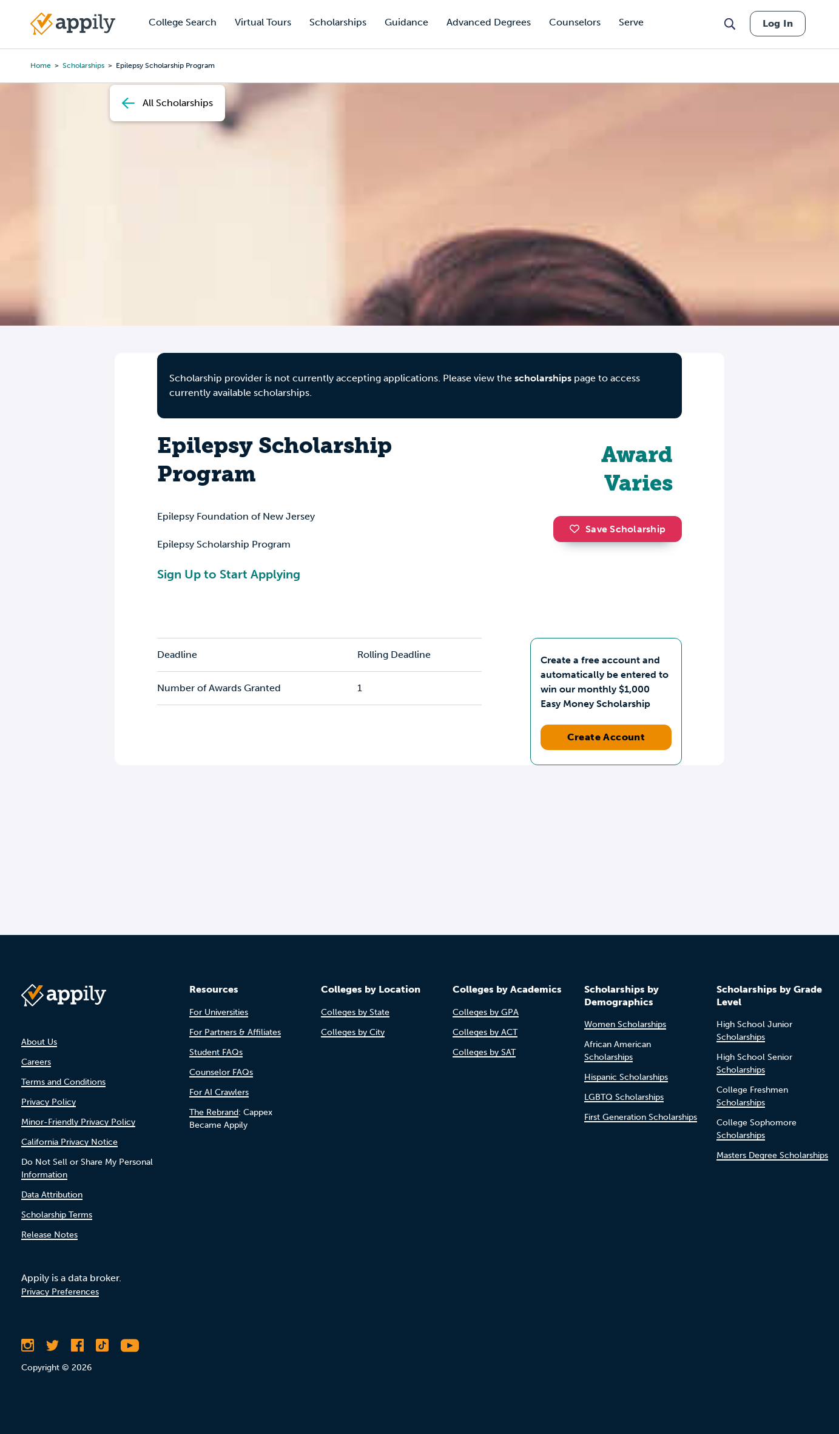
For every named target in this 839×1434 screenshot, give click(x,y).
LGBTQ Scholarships (624, 1097)
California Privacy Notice (69, 1142)
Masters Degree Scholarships (772, 1155)
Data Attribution (52, 1195)
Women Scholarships (625, 1024)
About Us (39, 1042)
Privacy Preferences (60, 1292)
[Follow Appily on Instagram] (27, 1345)
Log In (778, 23)
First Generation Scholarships (640, 1117)
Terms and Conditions (63, 1082)
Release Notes (49, 1235)
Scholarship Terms (56, 1215)
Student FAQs (216, 1052)
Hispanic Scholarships (626, 1077)
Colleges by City (353, 1032)
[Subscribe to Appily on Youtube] (130, 1345)
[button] (577, 529)
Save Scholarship (617, 529)
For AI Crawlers (219, 1092)
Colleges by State (355, 1012)
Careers (36, 1062)
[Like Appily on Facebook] (77, 1345)
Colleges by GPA (486, 1012)
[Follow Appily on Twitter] (52, 1345)
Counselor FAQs (221, 1072)
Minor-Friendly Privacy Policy (78, 1122)
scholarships (542, 378)
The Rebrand (213, 1112)
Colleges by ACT (485, 1032)
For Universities (218, 1012)
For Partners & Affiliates (235, 1032)
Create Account (606, 737)
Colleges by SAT (484, 1052)
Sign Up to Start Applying (228, 574)
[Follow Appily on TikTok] (102, 1345)
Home (40, 65)
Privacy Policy (48, 1102)
